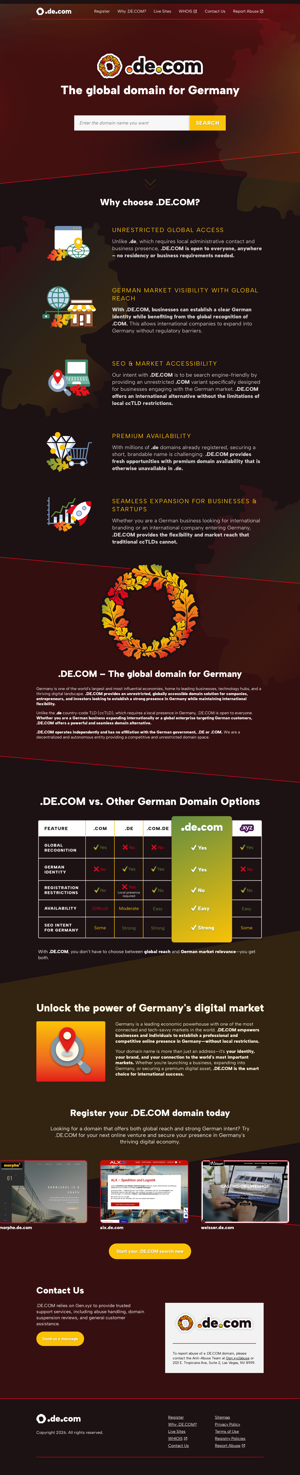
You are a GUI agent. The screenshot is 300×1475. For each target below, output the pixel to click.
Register (102, 11)
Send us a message (60, 1338)
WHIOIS (175, 1438)
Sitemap (222, 1417)
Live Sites (162, 11)
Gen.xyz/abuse (237, 1358)
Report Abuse (246, 11)
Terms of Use (227, 1431)
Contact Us (215, 11)
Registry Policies (230, 1438)
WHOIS (185, 11)
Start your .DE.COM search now (150, 1251)
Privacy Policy (227, 1424)
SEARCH (207, 123)
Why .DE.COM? (131, 11)
